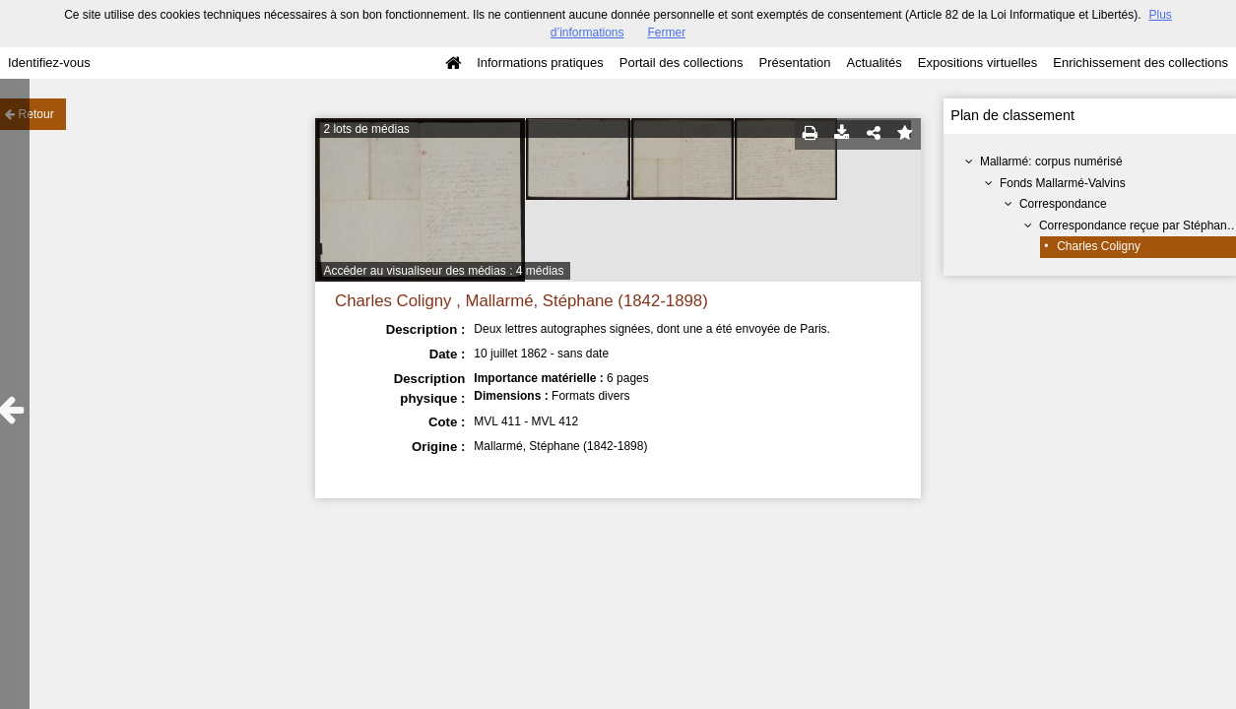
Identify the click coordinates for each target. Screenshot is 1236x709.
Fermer (667, 32)
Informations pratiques (540, 62)
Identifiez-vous (49, 62)
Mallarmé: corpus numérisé (1051, 161)
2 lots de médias (366, 129)
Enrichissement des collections (1140, 62)
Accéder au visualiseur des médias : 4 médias (443, 271)
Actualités (873, 62)
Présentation (794, 62)
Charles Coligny (1098, 246)
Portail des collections (681, 62)
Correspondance (1063, 204)
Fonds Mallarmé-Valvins (1063, 183)
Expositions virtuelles (977, 62)
